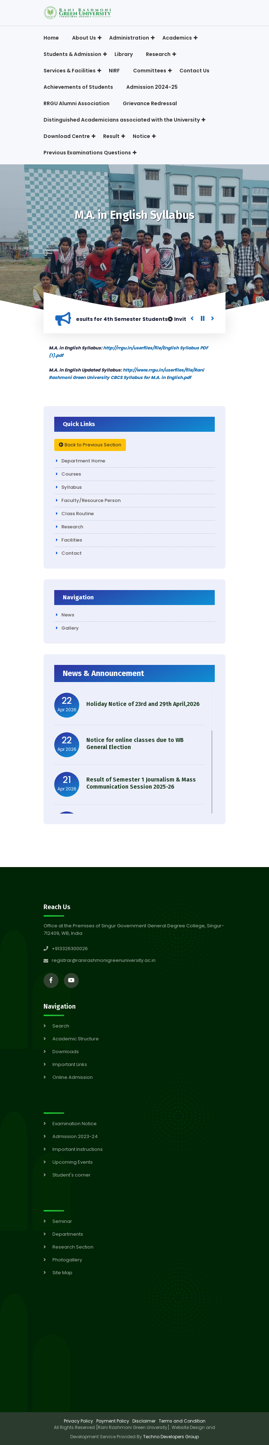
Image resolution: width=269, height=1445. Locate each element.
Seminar (62, 1221)
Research (158, 54)
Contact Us (194, 70)
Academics (177, 37)
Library (124, 54)
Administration (129, 37)
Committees (149, 70)
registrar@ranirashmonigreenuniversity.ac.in (104, 960)
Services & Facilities (70, 70)
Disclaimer (144, 1421)
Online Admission (72, 1077)
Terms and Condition (182, 1421)
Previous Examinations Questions (87, 152)
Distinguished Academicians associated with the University (122, 119)
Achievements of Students (78, 87)
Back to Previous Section (90, 444)
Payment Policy (112, 1421)
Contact (71, 553)
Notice (141, 136)
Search (60, 1026)
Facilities (71, 540)
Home (51, 37)
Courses (71, 474)
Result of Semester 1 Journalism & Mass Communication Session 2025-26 (141, 783)
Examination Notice (74, 1123)
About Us (84, 37)
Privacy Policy (78, 1421)
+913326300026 (66, 948)
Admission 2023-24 (75, 1136)
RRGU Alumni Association (77, 103)
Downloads (65, 1051)
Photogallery (67, 1259)
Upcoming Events (72, 1162)
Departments (67, 1234)
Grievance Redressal (150, 103)
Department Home (83, 460)
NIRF (114, 70)
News (67, 614)
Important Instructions (77, 1149)
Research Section (72, 1247)
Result (111, 136)
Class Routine (77, 513)
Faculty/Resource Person (91, 500)
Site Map (62, 1272)
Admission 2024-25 (152, 87)
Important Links (69, 1064)
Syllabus (71, 487)
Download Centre (67, 136)
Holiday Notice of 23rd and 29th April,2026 (143, 704)
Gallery (70, 628)
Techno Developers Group (171, 1437)
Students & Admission (72, 54)
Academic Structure (75, 1038)
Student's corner (71, 1175)
